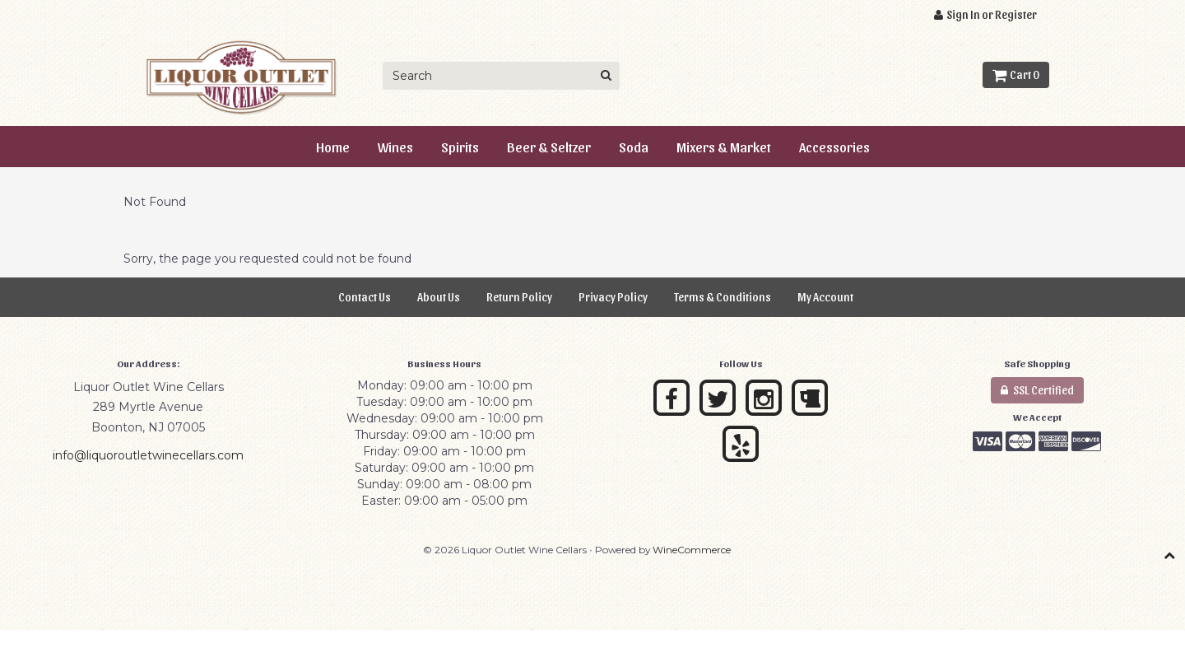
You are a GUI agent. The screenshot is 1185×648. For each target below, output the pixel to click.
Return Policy (519, 297)
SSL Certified (1037, 390)
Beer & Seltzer (549, 146)
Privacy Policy (613, 297)
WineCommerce (692, 549)
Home (333, 146)
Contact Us (364, 297)
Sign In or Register (985, 14)
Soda (633, 146)
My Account (825, 297)
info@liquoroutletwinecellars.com (148, 455)
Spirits (460, 146)
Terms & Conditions (722, 297)
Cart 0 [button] (1015, 75)
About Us (438, 297)
